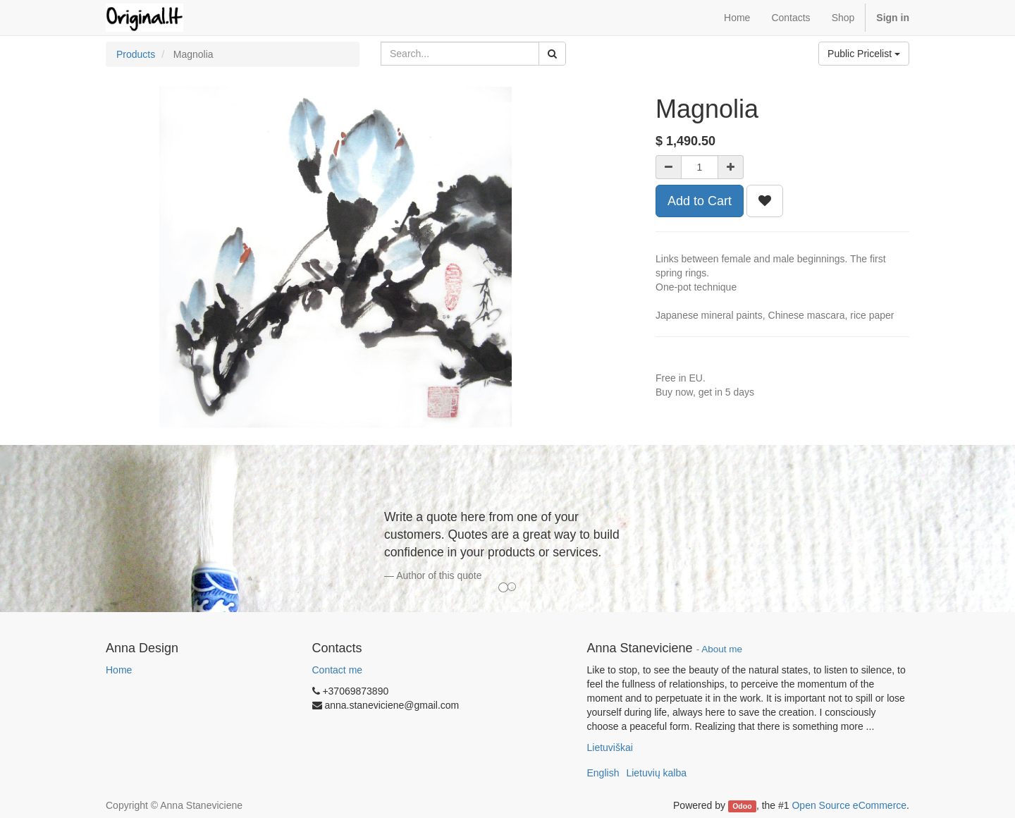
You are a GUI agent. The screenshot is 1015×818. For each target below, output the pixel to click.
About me (721, 649)
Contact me (337, 670)
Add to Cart (700, 201)
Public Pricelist (864, 53)
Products (135, 54)
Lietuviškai (610, 747)
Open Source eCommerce (849, 805)
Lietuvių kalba (656, 773)
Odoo (741, 806)
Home (119, 670)
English (603, 773)
